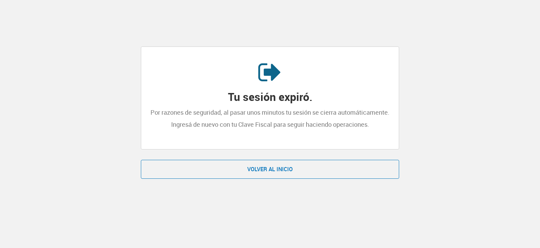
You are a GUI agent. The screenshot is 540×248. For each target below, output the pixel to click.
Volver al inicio (270, 169)
